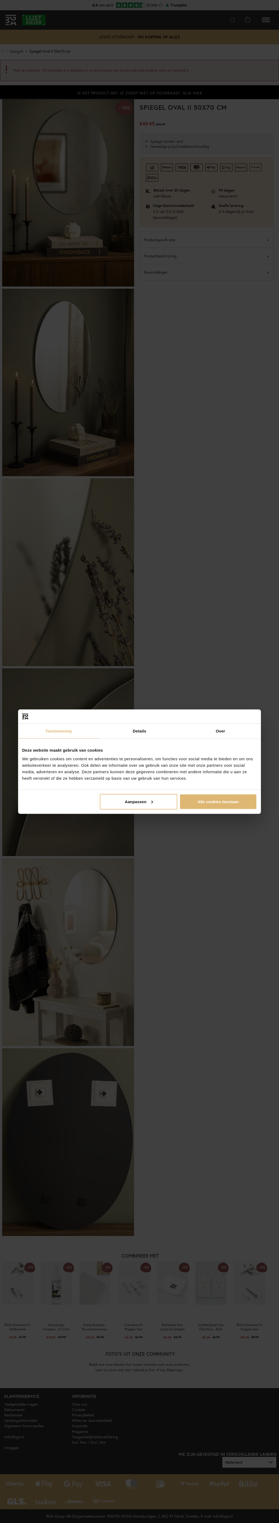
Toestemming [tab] (58, 731)
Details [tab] (139, 731)
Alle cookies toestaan (218, 801)
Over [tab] (220, 731)
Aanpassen (139, 801)
